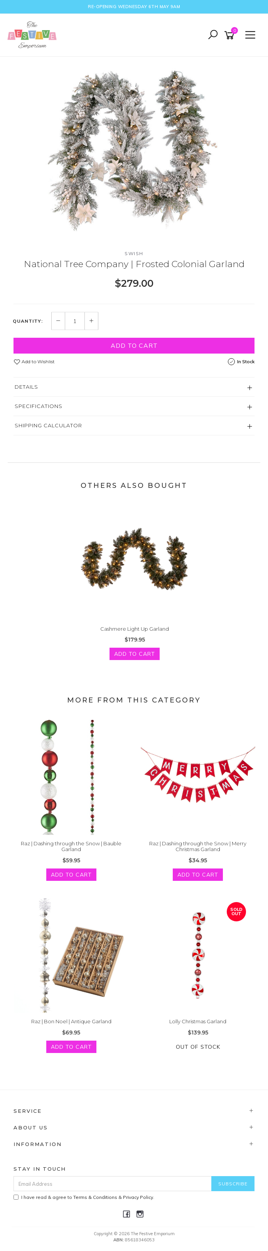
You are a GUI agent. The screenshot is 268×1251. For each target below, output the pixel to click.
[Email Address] (112, 1183)
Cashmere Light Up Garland (134, 629)
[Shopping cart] (230, 35)
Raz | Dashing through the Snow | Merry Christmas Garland (197, 846)
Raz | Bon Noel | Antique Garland (71, 1021)
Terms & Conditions (95, 1197)
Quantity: (28, 321)
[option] (134, 147)
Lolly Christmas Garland (197, 1021)
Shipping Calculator (48, 425)
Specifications (38, 406)
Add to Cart (134, 345)
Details (26, 387)
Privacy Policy (138, 1197)
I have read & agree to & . (83, 1197)
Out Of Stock (198, 1046)
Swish (134, 253)
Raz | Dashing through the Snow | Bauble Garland (71, 846)
